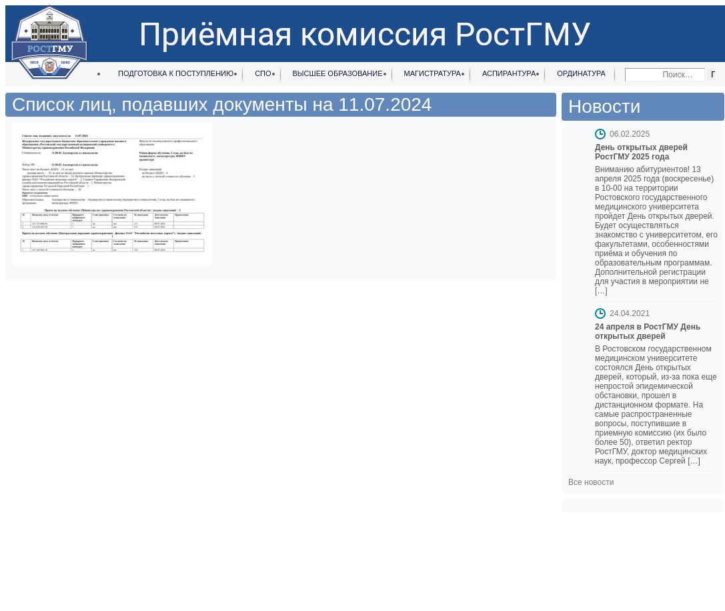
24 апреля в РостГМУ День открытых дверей (647, 331)
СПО (263, 73)
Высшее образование (338, 73)
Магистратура (432, 73)
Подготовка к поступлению (175, 73)
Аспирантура (509, 73)
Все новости (591, 482)
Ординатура (581, 73)
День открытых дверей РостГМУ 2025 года (641, 152)
